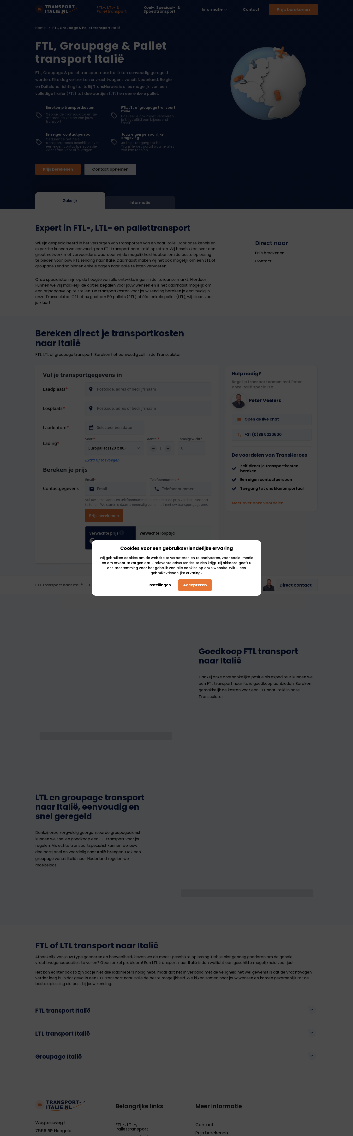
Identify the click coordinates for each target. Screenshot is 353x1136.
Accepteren (195, 585)
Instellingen (157, 585)
